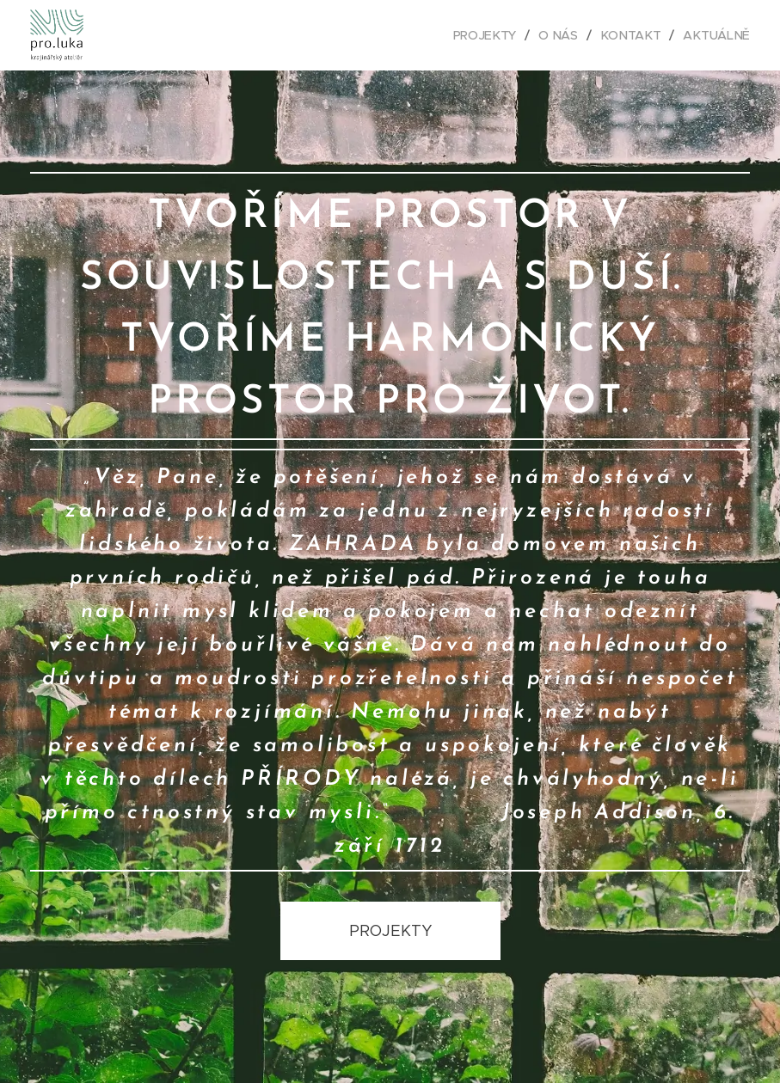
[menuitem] (490, 35)
